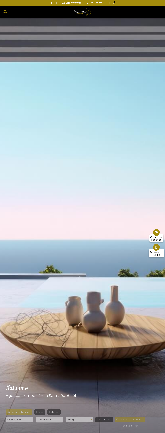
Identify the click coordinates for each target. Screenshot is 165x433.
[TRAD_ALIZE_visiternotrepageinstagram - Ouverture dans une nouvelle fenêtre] (51, 3)
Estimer (54, 416)
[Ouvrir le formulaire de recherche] (104, 424)
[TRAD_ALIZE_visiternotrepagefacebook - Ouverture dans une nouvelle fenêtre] (56, 3)
